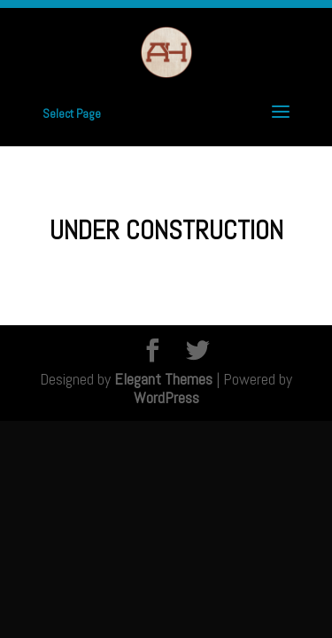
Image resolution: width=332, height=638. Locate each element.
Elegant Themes (163, 379)
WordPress (166, 397)
